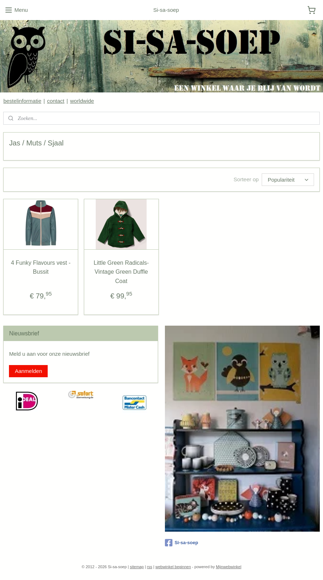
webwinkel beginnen (173, 567)
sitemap (137, 567)
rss (149, 567)
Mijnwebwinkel (228, 567)
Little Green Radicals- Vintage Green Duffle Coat (121, 272)
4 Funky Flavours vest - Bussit (41, 267)
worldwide (82, 101)
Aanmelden (28, 371)
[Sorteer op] (288, 180)
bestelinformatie (22, 101)
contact (55, 101)
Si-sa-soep (181, 542)
